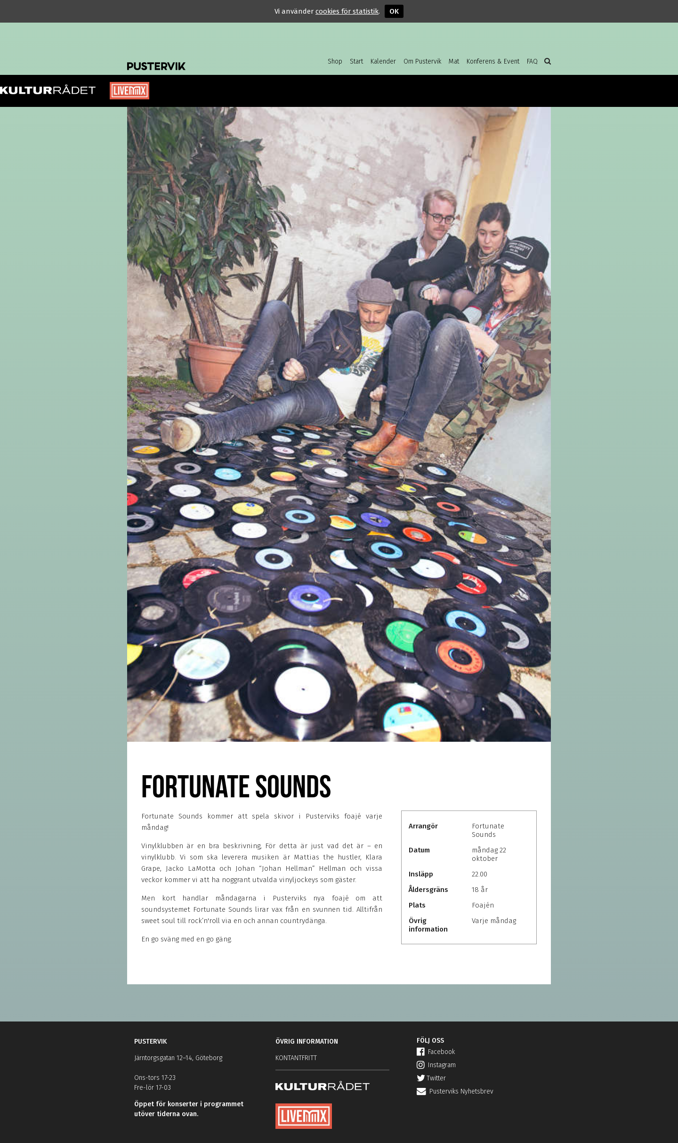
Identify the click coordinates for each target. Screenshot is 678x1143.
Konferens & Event (493, 61)
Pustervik (202, 59)
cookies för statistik (347, 11)
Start (356, 61)
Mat (454, 61)
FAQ (532, 61)
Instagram (436, 1065)
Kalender (383, 61)
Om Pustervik (422, 61)
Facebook (436, 1052)
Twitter (431, 1078)
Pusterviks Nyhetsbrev (455, 1091)
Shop (335, 61)
